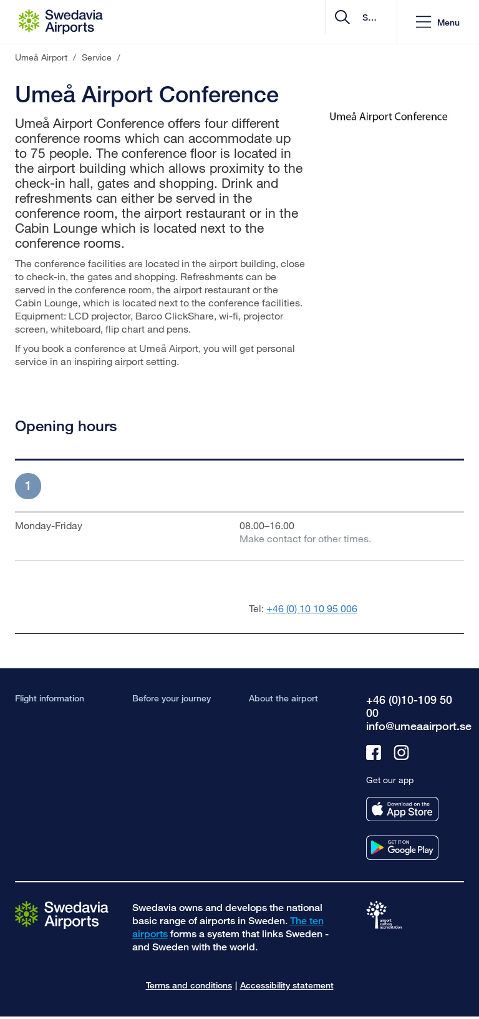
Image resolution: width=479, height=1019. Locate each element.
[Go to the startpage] (62, 914)
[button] (438, 22)
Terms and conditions (189, 985)
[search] (313, 22)
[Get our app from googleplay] (402, 847)
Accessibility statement (287, 985)
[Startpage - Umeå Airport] (61, 21)
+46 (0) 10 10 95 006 (311, 608)
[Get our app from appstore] (402, 809)
